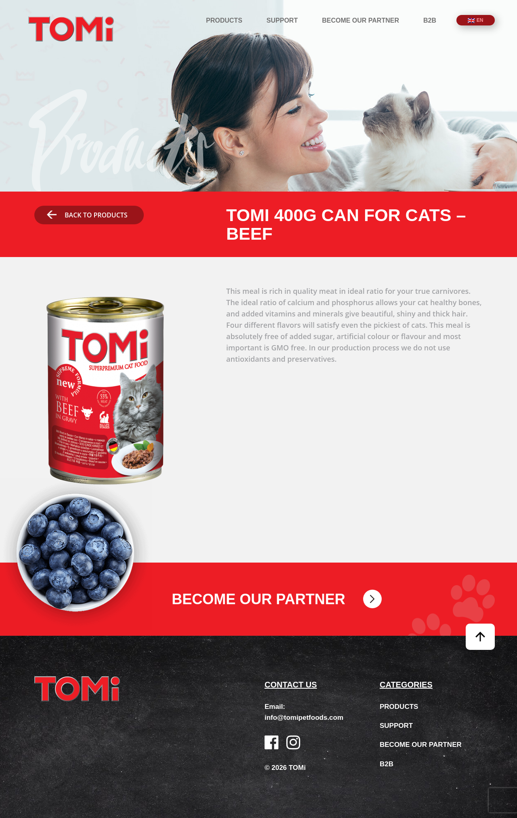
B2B (429, 20)
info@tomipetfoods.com (304, 717)
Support (282, 20)
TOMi (71, 29)
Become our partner (360, 20)
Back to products (87, 215)
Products (224, 20)
